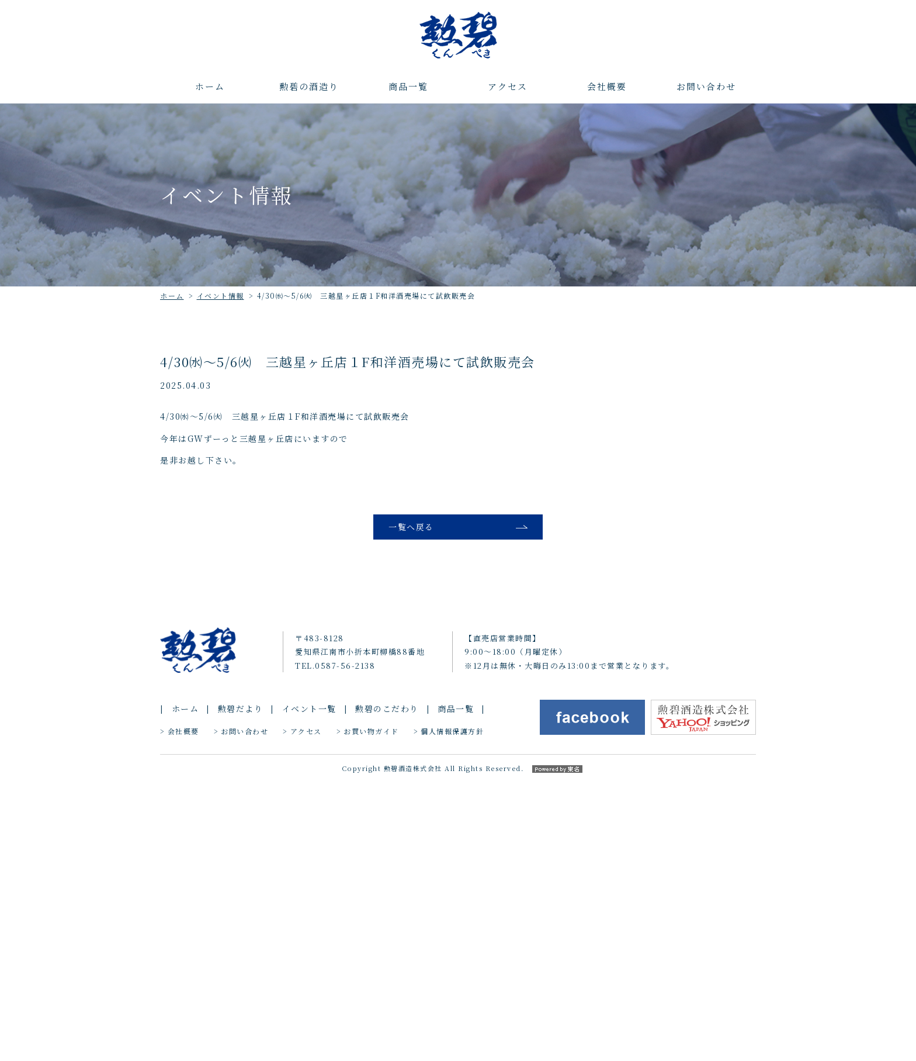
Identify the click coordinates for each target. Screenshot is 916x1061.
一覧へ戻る (411, 528)
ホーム (210, 86)
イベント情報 (220, 295)
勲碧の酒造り (309, 86)
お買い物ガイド (371, 1012)
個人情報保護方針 (452, 1012)
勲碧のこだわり (387, 989)
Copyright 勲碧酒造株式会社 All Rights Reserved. (458, 1048)
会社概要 (607, 86)
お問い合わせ (706, 86)
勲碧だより (240, 989)
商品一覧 (408, 86)
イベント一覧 (309, 989)
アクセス (508, 86)
